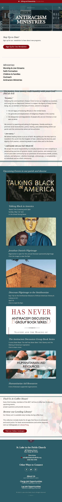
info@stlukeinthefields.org (31, 457)
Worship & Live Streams (13, 68)
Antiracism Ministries (12, 80)
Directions (31, 455)
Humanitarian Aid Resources (23, 383)
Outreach (7, 77)
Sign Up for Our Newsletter (16, 47)
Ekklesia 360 (31, 495)
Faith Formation (10, 71)
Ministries (8, 65)
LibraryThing (24, 425)
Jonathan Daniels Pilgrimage (23, 250)
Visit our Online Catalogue (14, 431)
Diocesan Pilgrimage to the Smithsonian (29, 292)
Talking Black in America (21, 206)
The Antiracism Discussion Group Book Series (32, 339)
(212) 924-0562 (31, 460)
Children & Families (11, 74)
